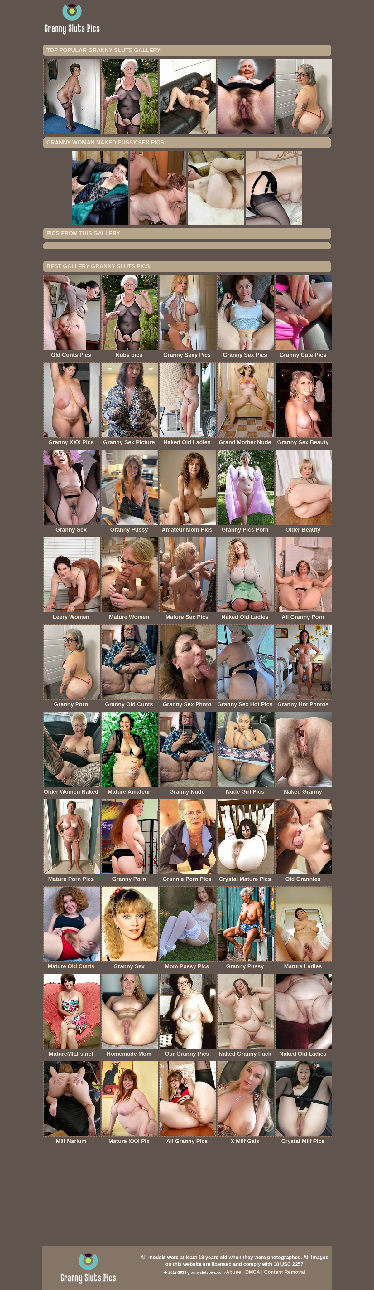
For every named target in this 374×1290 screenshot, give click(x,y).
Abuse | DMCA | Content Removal (265, 1272)
